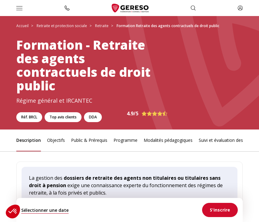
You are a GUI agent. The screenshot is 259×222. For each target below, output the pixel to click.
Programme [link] (125, 140)
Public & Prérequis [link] (89, 140)
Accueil (22, 25)
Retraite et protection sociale (62, 25)
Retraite (102, 25)
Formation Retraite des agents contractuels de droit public (168, 25)
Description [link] (28, 140)
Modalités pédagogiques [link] (168, 140)
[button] (13, 211)
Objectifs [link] (56, 140)
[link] (220, 210)
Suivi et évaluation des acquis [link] (228, 140)
